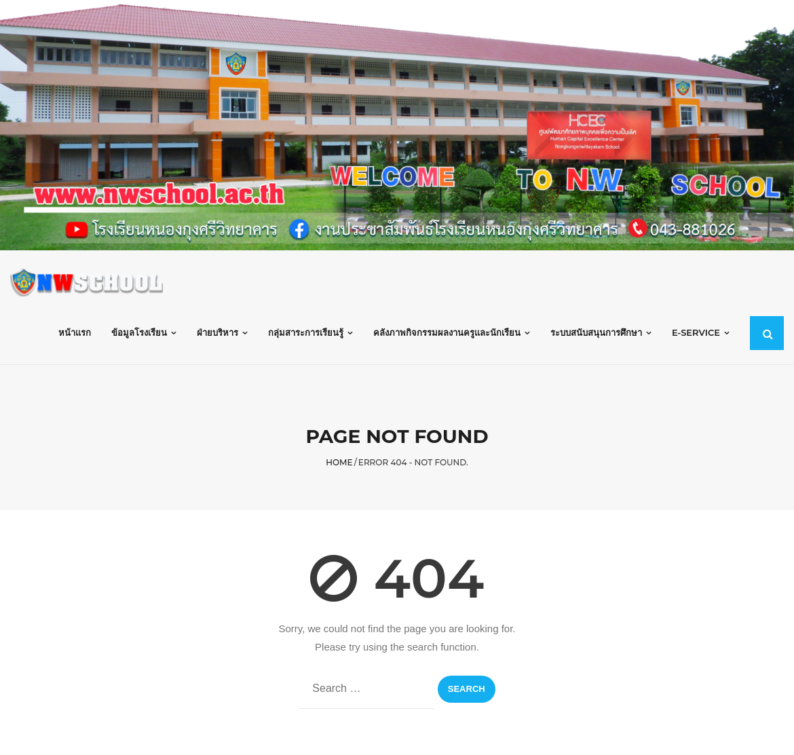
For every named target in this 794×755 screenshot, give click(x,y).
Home (339, 462)
